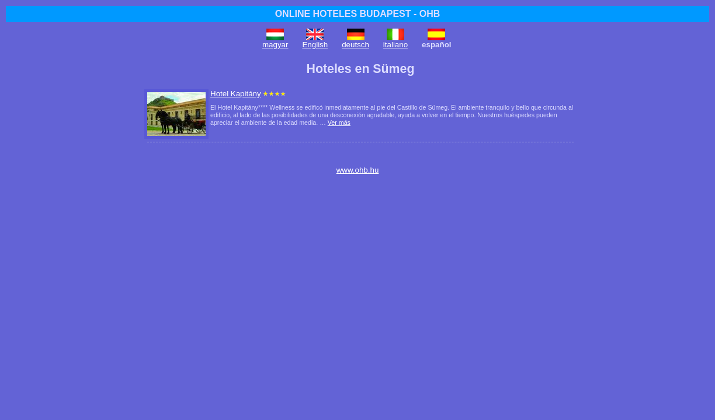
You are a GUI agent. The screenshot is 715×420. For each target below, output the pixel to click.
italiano (395, 44)
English (315, 44)
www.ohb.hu (357, 170)
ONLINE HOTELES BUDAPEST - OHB (357, 14)
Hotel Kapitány (235, 93)
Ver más (339, 122)
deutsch (355, 44)
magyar (275, 44)
